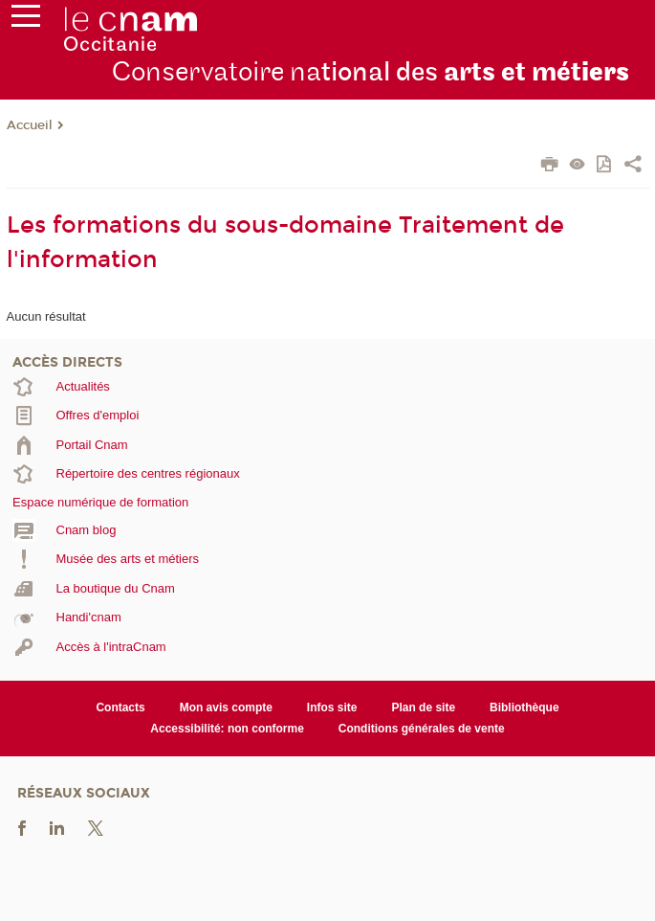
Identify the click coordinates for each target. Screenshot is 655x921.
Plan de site (423, 707)
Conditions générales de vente (421, 728)
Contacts (120, 707)
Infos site (332, 707)
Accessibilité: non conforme (227, 728)
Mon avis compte (226, 707)
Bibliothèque (524, 707)
